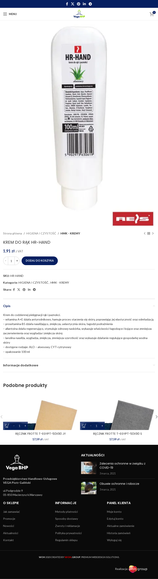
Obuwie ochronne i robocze (119, 484)
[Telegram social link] (90, 4)
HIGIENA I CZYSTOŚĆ (41, 233)
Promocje (9, 518)
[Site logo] (79, 13)
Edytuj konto (115, 518)
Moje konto (114, 511)
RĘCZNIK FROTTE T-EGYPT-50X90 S (117, 434)
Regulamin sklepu (66, 540)
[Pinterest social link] (78, 4)
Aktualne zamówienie (120, 526)
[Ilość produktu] (11, 260)
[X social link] (73, 4)
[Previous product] (145, 233)
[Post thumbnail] (88, 468)
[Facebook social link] (67, 4)
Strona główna (12, 233)
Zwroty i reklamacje (67, 526)
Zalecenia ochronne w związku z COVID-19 (122, 465)
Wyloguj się (114, 540)
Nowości (8, 526)
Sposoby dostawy (66, 518)
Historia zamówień (118, 533)
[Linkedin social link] (84, 4)
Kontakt (8, 540)
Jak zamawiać (11, 511)
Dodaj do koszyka (40, 260)
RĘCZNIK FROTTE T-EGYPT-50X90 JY (40, 434)
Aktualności (10, 533)
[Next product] (153, 233)
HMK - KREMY (70, 233)
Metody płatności (66, 511)
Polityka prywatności (68, 533)
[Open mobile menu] (10, 14)
